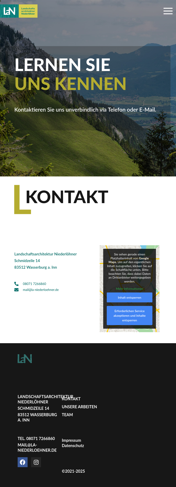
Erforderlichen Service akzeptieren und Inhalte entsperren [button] (130, 315)
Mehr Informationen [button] (129, 289)
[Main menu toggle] (168, 11)
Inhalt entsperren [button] (129, 297)
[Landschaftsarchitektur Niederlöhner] (18, 11)
